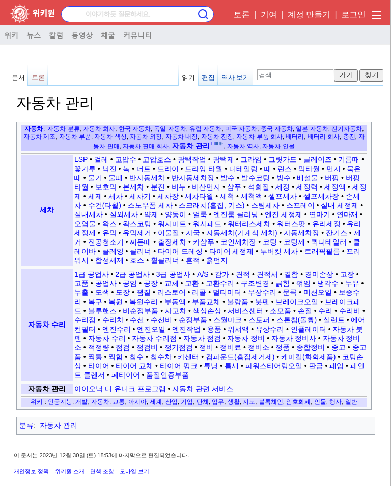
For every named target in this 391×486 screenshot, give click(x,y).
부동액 (175, 302)
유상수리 (270, 329)
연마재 (347, 214)
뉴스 (33, 34)
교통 (119, 401)
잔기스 (336, 233)
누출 (81, 292)
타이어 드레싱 (180, 251)
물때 (115, 178)
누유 (352, 283)
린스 (284, 169)
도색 (102, 292)
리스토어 (171, 292)
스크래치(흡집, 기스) (211, 205)
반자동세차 (147, 178)
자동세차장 (301, 233)
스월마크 (227, 320)
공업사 (106, 283)
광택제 (223, 159)
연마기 (319, 214)
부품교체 (206, 302)
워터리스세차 (249, 224)
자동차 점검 (202, 338)
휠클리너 (165, 260)
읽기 (188, 78)
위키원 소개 (70, 471)
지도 (249, 401)
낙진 (109, 169)
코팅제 (294, 242)
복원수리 (143, 302)
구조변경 (255, 283)
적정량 (98, 347)
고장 (347, 274)
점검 (123, 347)
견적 (243, 274)
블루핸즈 (102, 311)
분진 (158, 187)
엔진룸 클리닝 (235, 214)
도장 (123, 292)
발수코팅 (255, 178)
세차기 (140, 196)
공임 (130, 283)
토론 (242, 14)
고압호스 (157, 159)
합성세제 (109, 260)
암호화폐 (298, 401)
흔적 (193, 260)
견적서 (267, 274)
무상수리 (262, 292)
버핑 (332, 178)
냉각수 (328, 283)
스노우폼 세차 (150, 205)
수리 (325, 311)
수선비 (161, 320)
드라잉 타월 (203, 169)
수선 (137, 320)
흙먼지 (217, 260)
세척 (227, 196)
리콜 (199, 292)
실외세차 (123, 214)
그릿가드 (282, 159)
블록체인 (271, 401)
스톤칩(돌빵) (296, 320)
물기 (95, 178)
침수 (136, 357)
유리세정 (326, 224)
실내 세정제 (339, 205)
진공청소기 (106, 242)
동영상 (82, 34)
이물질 (168, 233)
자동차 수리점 (154, 338)
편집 (208, 78)
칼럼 (56, 34)
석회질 (258, 187)
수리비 (349, 311)
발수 (227, 178)
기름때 (348, 159)
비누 (179, 187)
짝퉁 (95, 357)
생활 (234, 401)
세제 (95, 196)
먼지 (333, 169)
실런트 (334, 320)
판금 (316, 366)
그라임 (251, 159)
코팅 (270, 242)
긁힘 (282, 283)
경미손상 (319, 274)
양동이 (175, 214)
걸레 (101, 159)
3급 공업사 (173, 274)
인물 (320, 401)
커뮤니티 (137, 34)
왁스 (109, 224)
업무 (218, 401)
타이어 (98, 366)
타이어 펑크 (179, 366)
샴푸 (234, 187)
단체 (203, 401)
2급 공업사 (132, 274)
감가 (222, 274)
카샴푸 (203, 242)
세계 (156, 401)
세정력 (307, 187)
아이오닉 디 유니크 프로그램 (120, 389)
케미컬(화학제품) (308, 357)
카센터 (188, 357)
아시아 (137, 401)
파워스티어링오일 (273, 366)
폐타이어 (125, 375)
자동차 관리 (47, 389)
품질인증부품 (167, 375)
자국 (193, 233)
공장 (151, 283)
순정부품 (193, 320)
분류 (26, 425)
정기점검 (178, 347)
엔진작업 (186, 329)
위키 (11, 34)
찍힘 (115, 357)
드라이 (168, 169)
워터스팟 (291, 224)
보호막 (106, 187)
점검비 (147, 347)
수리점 (85, 320)
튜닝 (211, 366)
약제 (151, 214)
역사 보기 (235, 78)
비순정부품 (140, 311)
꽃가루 (85, 169)
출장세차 (172, 242)
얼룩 (200, 214)
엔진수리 (116, 329)
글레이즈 (317, 159)
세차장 (168, 196)
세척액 (251, 196)
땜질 (143, 292)
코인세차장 (238, 242)
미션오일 (317, 292)
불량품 (237, 302)
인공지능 (60, 401)
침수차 (161, 357)
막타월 (309, 169)
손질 (305, 311)
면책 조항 (102, 471)
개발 (81, 401)
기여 (269, 14)
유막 (109, 233)
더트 (143, 169)
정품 (282, 347)
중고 (338, 347)
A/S (203, 274)
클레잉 (113, 251)
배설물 (307, 178)
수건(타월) (104, 205)
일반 (351, 401)
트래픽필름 (322, 251)
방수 (283, 178)
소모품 (280, 311)
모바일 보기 (134, 471)
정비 (206, 347)
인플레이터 (308, 329)
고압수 (125, 159)
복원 (115, 302)
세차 (47, 210)
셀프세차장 (321, 196)
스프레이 (300, 205)
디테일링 (243, 169)
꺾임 (303, 283)
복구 (95, 302)
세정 (282, 187)
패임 (336, 366)
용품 (214, 329)
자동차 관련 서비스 (202, 389)
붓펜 (262, 302)
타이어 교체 (134, 366)
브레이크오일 (296, 302)
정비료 (230, 347)
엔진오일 (151, 329)
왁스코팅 (137, 224)
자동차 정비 (246, 338)
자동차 (33, 128)
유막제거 (137, 233)
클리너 (140, 251)
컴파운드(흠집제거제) (240, 357)
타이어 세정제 (231, 251)
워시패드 (207, 224)
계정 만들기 (309, 14)
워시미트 (172, 224)
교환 (192, 283)
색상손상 (207, 311)
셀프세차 (282, 196)
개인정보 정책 (31, 471)
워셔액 (238, 329)
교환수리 (220, 283)
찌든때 (140, 242)
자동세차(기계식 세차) (241, 233)
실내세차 (88, 214)
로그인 (353, 14)
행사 (335, 401)
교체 (171, 283)
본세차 (133, 187)
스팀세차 (265, 205)
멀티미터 (227, 292)
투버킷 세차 (279, 251)
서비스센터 (245, 311)
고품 (81, 283)
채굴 (108, 34)
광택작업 (192, 159)
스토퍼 (259, 320)
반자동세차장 (193, 178)
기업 (187, 401)
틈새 (232, 366)
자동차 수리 (47, 324)
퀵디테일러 (329, 242)
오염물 (85, 224)
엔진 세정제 (283, 214)
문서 (18, 78)
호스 (137, 260)
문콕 (290, 292)
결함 (291, 274)
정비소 (258, 347)
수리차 (113, 320)
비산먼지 (206, 187)
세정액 (335, 187)
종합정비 (310, 347)
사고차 (175, 311)
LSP (81, 159)
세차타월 (199, 196)
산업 (171, 401)
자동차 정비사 (293, 338)
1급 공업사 (91, 274)
